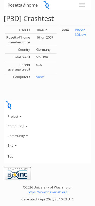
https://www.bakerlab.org (47, 192)
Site (12, 145)
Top (10, 156)
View (40, 77)
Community (18, 135)
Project (15, 116)
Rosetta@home (23, 5)
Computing (17, 126)
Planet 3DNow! (81, 32)
